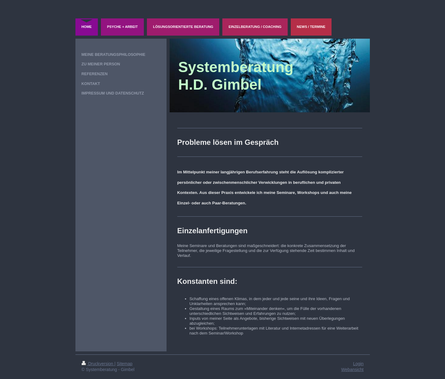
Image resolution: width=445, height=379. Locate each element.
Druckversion (98, 363)
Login (358, 363)
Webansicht (352, 369)
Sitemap (124, 363)
